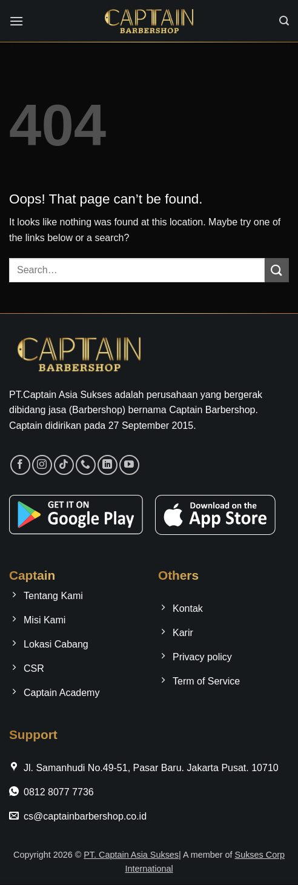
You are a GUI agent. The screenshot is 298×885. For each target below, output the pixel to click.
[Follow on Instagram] (42, 465)
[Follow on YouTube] (129, 465)
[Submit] (277, 270)
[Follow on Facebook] (20, 465)
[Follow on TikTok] (64, 465)
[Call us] (86, 465)
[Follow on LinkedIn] (108, 465)
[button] (16, 21)
